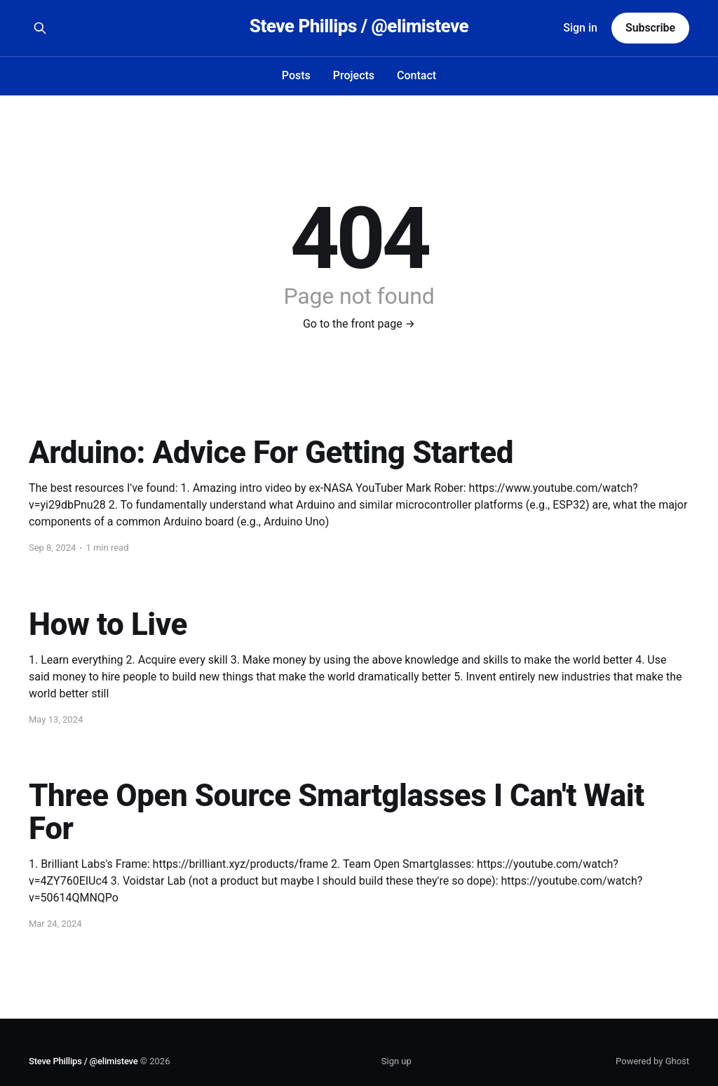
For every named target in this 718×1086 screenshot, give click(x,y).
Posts (296, 75)
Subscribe (650, 27)
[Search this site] (40, 28)
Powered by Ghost (652, 1061)
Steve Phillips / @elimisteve (359, 26)
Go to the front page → (359, 323)
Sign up (396, 1061)
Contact (416, 75)
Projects (353, 75)
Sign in (580, 27)
